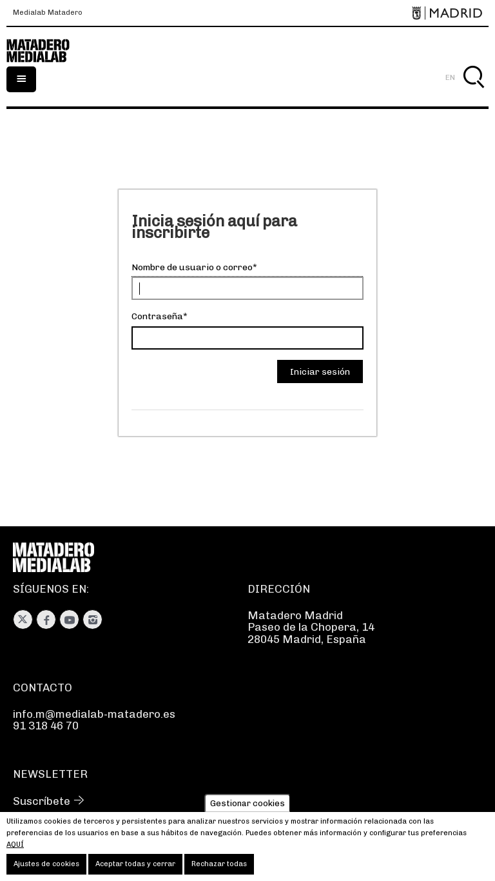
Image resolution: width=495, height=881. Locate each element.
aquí (15, 848)
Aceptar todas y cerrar (135, 868)
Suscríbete (41, 801)
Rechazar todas (219, 868)
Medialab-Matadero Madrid (45, 51)
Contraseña (157, 316)
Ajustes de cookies (46, 868)
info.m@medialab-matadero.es (94, 714)
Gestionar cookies (247, 806)
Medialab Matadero (47, 13)
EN (450, 77)
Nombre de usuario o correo (192, 267)
